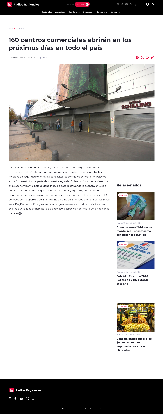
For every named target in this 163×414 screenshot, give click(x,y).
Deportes (87, 12)
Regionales (46, 12)
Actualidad (60, 12)
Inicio (11, 28)
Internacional (101, 12)
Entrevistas (116, 12)
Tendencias (74, 12)
